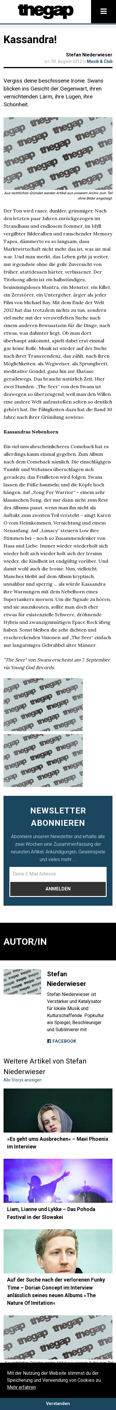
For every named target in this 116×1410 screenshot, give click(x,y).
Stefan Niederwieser (89, 55)
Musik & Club (99, 61)
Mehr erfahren (21, 1387)
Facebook (61, 1041)
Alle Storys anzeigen (23, 1080)
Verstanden (58, 1403)
